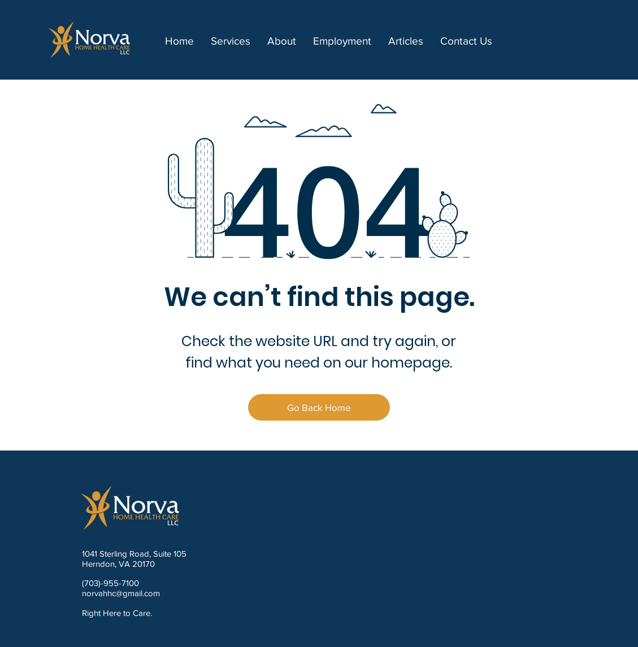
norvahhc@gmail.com (121, 593)
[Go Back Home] (319, 407)
